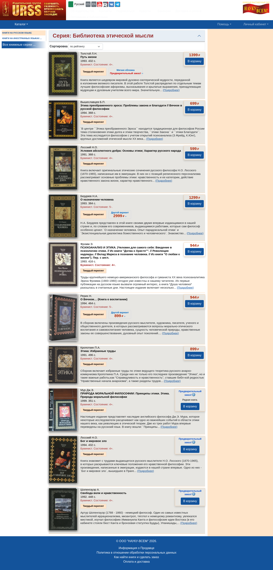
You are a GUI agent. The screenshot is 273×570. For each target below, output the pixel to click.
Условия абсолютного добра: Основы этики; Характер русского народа (130, 150)
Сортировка (59, 46)
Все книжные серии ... (19, 44)
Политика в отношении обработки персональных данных (136, 552)
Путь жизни (88, 56)
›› (126, 72)
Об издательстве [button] (82, 11)
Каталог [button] (20, 24)
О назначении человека (96, 199)
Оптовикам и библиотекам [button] (89, 17)
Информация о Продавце (136, 548)
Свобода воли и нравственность (103, 493)
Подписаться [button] (125, 11)
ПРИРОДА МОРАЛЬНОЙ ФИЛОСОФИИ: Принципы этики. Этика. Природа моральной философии (124, 395)
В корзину (194, 61)
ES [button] (88, 4)
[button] (99, 4)
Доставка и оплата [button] (188, 11)
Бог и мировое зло (93, 440)
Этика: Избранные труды (98, 351)
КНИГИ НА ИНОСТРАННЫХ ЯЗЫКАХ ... (22, 38)
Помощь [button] (223, 24)
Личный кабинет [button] (255, 24)
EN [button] (94, 4)
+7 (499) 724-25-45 (135, 3)
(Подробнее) (171, 90)
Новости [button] (145, 11)
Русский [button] (79, 4)
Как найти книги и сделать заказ (136, 557)
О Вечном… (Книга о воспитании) (103, 299)
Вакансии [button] (163, 11)
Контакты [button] (105, 11)
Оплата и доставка (136, 561)
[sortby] (85, 46)
